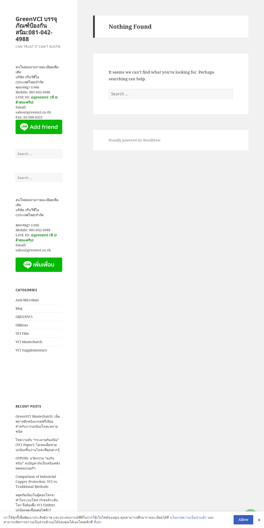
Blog (19, 308)
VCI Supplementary (31, 350)
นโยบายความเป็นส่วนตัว (188, 517)
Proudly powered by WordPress (134, 140)
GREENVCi (24, 316)
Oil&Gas (22, 325)
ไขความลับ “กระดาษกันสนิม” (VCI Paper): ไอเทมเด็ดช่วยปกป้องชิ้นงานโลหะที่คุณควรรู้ (38, 444)
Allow (243, 519)
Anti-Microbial (27, 300)
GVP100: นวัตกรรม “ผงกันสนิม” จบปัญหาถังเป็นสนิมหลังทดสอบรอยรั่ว (38, 463)
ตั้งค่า (98, 522)
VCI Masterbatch (29, 341)
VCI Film (22, 333)
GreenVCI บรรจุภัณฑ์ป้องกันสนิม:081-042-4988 (36, 29)
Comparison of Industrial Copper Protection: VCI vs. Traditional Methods (37, 481)
